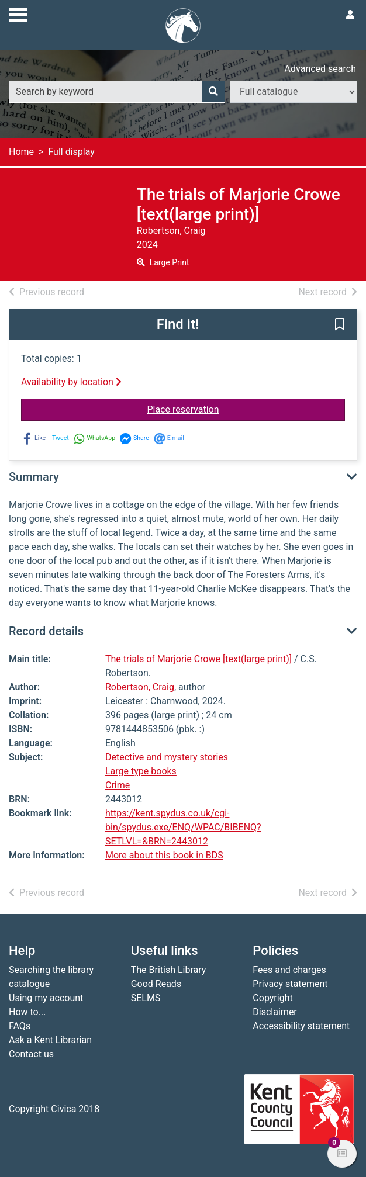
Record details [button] (46, 631)
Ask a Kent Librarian (50, 1040)
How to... (27, 1011)
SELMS (146, 997)
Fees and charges (289, 969)
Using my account (46, 997)
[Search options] (293, 92)
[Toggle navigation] (18, 13)
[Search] (213, 92)
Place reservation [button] (246, 408)
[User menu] (350, 15)
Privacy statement (290, 983)
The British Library (168, 969)
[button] (339, 325)
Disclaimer (274, 1011)
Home (21, 151)
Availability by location (71, 381)
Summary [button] (34, 477)
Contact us (31, 1054)
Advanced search (320, 68)
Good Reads (156, 983)
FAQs (19, 1025)
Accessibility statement (301, 1025)
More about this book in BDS (164, 855)
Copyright (272, 997)
